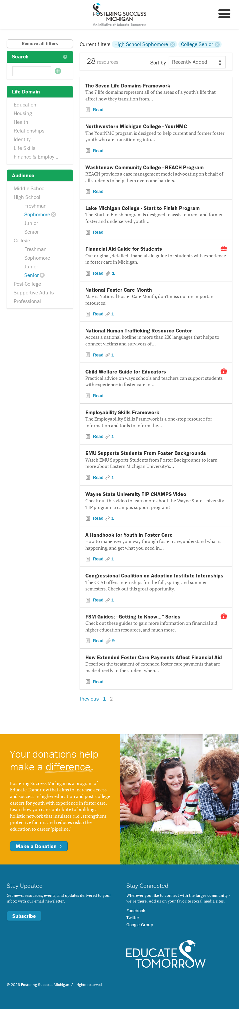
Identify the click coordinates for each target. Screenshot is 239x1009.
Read (98, 109)
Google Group (139, 925)
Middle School (30, 188)
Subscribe (24, 916)
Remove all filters (40, 43)
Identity (22, 139)
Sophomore (37, 214)
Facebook (135, 911)
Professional (27, 301)
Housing (23, 113)
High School (27, 197)
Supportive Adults (34, 292)
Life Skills (24, 148)
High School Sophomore (141, 44)
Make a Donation (39, 846)
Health (21, 121)
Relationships (29, 130)
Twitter (132, 918)
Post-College (27, 283)
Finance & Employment (40, 156)
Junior (31, 223)
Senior (31, 231)
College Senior (197, 44)
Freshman (35, 205)
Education (25, 104)
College (22, 240)
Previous (89, 698)
